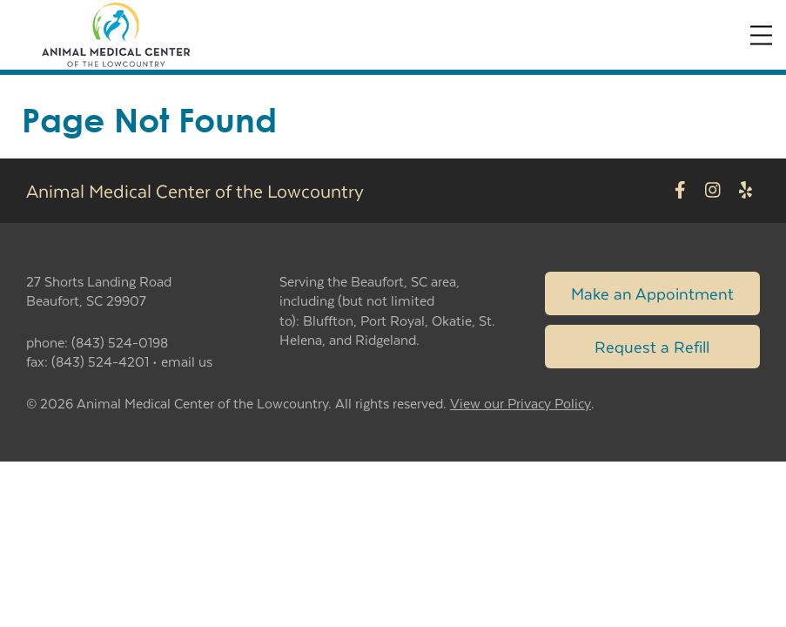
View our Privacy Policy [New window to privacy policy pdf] (520, 404)
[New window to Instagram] (713, 190)
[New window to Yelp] (745, 190)
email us (186, 361)
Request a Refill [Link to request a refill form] (652, 346)
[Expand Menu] (761, 35)
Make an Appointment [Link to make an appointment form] (652, 293)
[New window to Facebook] (680, 190)
